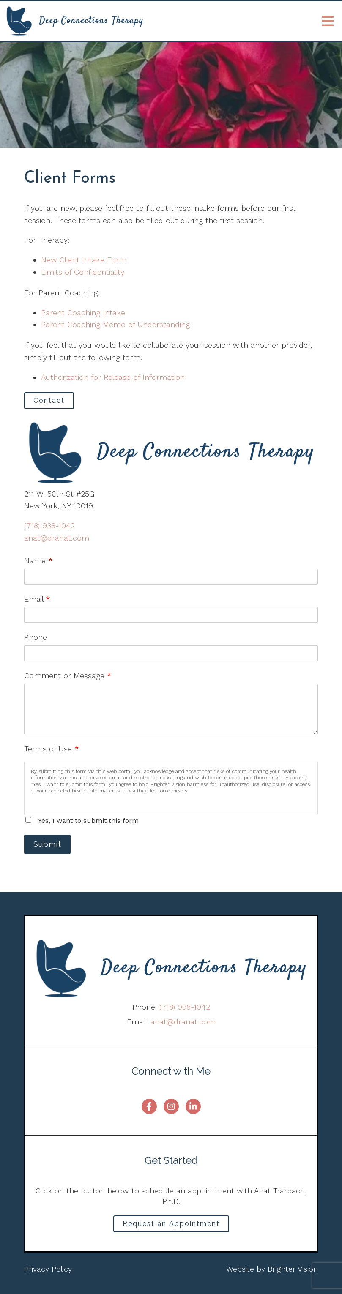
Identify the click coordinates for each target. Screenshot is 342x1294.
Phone (35, 637)
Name (38, 560)
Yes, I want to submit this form (88, 820)
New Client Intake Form (83, 259)
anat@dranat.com (56, 537)
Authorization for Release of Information (113, 377)
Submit (47, 844)
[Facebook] (149, 1106)
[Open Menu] (328, 21)
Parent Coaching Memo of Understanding (115, 324)
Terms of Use (51, 748)
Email (37, 599)
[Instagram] (171, 1106)
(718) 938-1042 (49, 525)
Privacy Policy (48, 1268)
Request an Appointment (171, 1224)
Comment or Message (68, 675)
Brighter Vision (293, 1268)
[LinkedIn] (193, 1106)
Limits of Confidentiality (82, 272)
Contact (49, 400)
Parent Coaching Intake (83, 312)
